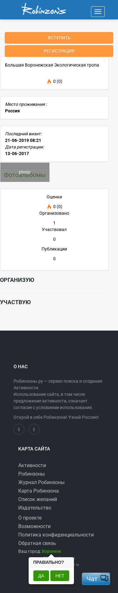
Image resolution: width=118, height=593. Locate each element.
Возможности (34, 526)
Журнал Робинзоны (41, 482)
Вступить (59, 37)
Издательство (34, 508)
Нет (59, 575)
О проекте (30, 518)
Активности (32, 465)
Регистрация (59, 50)
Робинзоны (31, 474)
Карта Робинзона (38, 491)
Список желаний (37, 499)
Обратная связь (37, 543)
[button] (51, 551)
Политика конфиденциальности (56, 535)
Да (41, 575)
